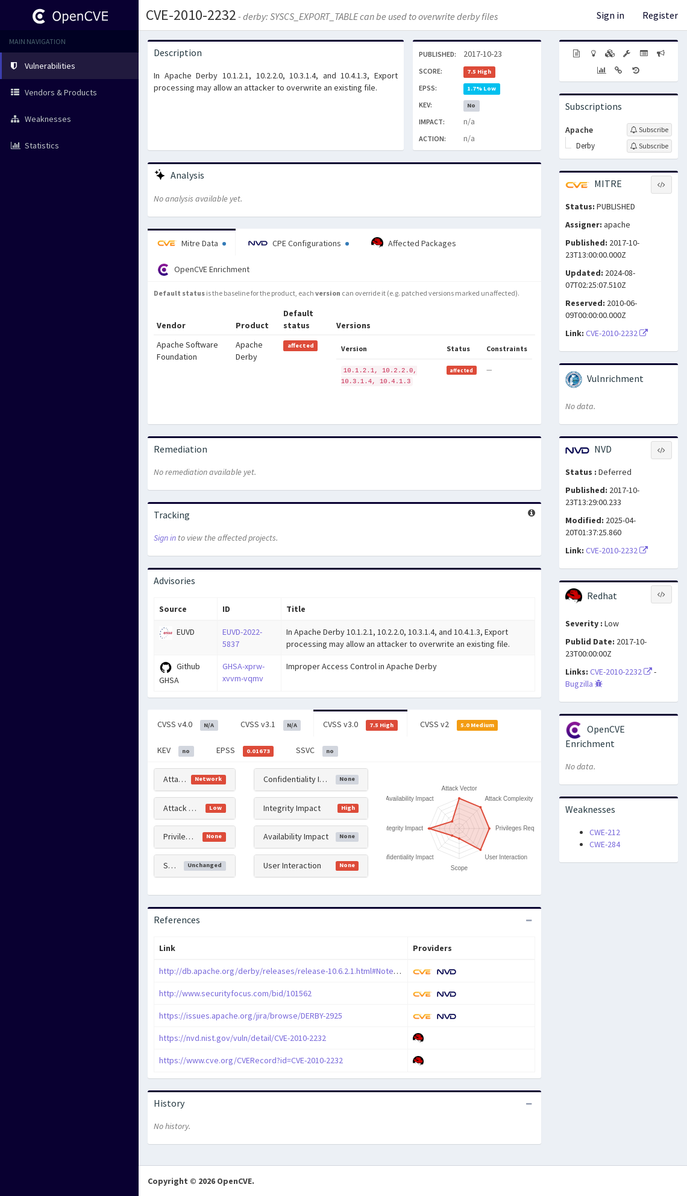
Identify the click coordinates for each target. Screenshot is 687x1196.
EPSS (245, 751)
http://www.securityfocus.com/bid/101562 (235, 993)
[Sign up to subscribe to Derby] (649, 146)
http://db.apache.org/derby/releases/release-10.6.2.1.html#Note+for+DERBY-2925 (306, 970)
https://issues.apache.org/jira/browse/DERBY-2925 (250, 1015)
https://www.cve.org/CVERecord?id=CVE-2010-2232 (251, 1060)
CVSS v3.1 (270, 725)
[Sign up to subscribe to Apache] (649, 129)
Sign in (610, 15)
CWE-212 (604, 832)
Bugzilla (584, 683)
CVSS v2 (459, 725)
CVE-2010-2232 (191, 14)
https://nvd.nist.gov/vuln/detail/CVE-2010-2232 (242, 1037)
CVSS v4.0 (187, 725)
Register (660, 15)
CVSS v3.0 (360, 725)
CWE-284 (604, 844)
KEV (175, 751)
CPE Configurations (298, 243)
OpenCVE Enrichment (203, 270)
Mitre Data (191, 243)
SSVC (317, 751)
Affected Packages (413, 243)
